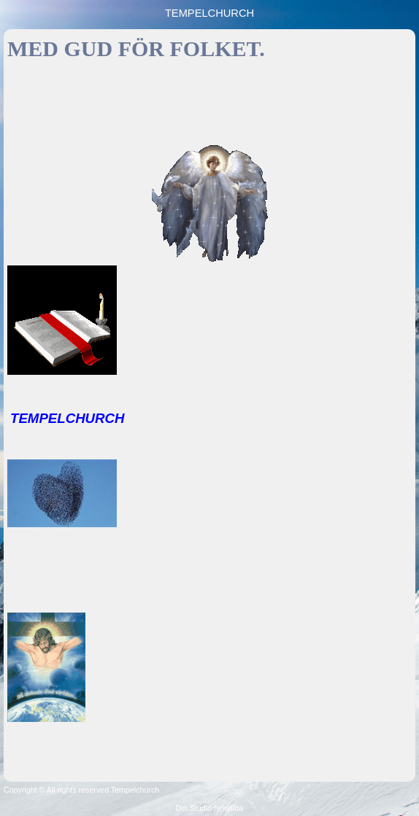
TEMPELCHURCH (209, 13)
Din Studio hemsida (209, 808)
